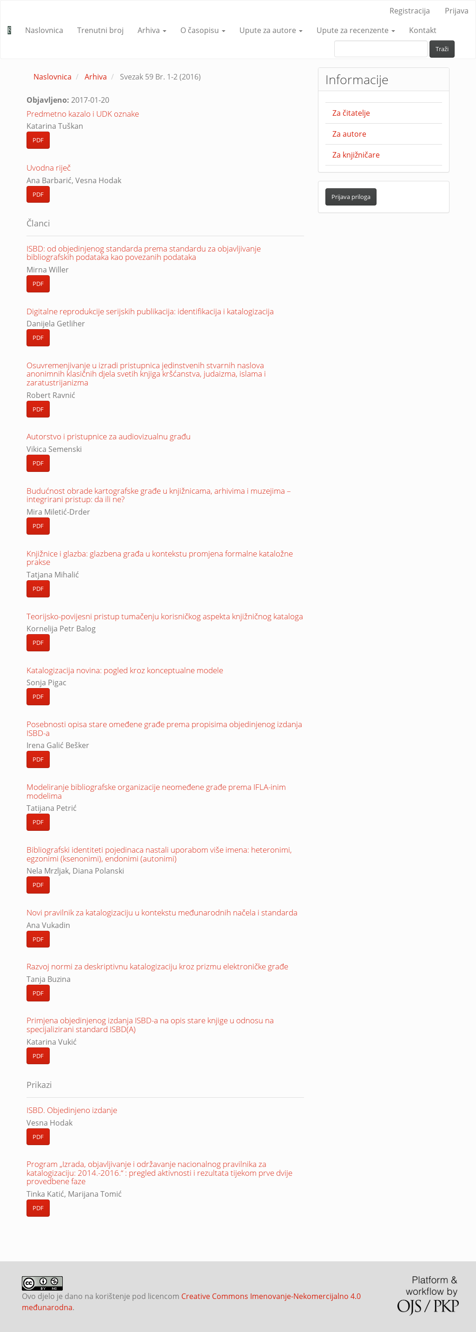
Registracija (410, 11)
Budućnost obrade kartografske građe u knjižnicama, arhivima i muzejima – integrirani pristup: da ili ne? (158, 495)
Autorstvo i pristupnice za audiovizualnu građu (108, 436)
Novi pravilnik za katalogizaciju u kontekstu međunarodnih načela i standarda (162, 912)
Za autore (349, 134)
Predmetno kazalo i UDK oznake (82, 113)
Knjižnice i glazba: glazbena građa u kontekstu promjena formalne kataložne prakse (159, 558)
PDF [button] (38, 140)
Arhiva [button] (152, 30)
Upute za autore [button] (271, 30)
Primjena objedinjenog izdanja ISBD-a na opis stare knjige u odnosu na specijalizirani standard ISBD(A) (150, 1024)
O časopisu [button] (202, 30)
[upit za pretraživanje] (381, 48)
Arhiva (96, 77)
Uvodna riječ (48, 167)
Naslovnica (44, 30)
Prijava (457, 11)
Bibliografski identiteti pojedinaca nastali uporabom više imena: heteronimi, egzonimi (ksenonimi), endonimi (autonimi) (159, 854)
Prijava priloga (350, 196)
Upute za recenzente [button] (356, 30)
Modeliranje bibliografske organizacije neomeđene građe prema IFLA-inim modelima (156, 791)
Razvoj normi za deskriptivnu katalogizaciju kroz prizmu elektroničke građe (157, 966)
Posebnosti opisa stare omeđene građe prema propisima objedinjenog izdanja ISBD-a (164, 728)
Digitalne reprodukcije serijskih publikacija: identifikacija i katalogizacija (150, 311)
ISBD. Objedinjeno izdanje (71, 1110)
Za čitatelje (351, 113)
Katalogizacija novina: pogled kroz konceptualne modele (124, 670)
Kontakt (422, 30)
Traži (442, 49)
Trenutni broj (100, 30)
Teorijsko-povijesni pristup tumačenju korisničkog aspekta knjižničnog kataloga (164, 616)
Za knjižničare (356, 155)
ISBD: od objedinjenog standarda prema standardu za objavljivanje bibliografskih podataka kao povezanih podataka (143, 253)
